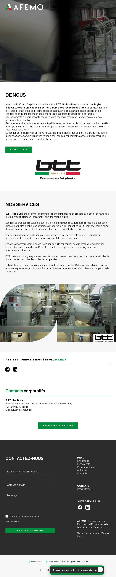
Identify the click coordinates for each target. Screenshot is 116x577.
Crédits (85, 562)
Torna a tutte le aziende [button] (58, 426)
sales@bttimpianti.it (21, 410)
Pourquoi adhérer (86, 467)
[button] (109, 7)
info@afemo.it (84, 489)
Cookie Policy (53, 561)
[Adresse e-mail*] (30, 485)
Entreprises (83, 461)
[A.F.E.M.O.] (24, 7)
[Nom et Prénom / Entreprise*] (30, 472)
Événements (83, 464)
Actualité (82, 470)
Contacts (82, 473)
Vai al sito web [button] (18, 150)
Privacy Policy (36, 561)
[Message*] (30, 500)
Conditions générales (71, 562)
